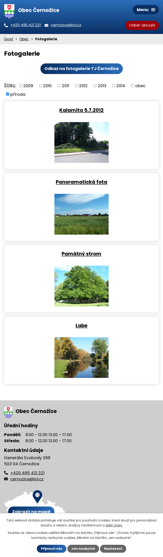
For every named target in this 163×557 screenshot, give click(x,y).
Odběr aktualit (142, 25)
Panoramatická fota (81, 181)
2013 (102, 86)
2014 (120, 86)
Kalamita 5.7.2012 (81, 110)
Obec (24, 39)
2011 (65, 86)
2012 (83, 86)
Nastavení (113, 548)
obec (140, 86)
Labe (81, 325)
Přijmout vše (51, 548)
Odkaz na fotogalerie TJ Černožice (81, 68)
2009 (28, 86)
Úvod (8, 39)
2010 (47, 86)
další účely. (114, 525)
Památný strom (81, 253)
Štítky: (10, 85)
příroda (17, 94)
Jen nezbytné (83, 548)
